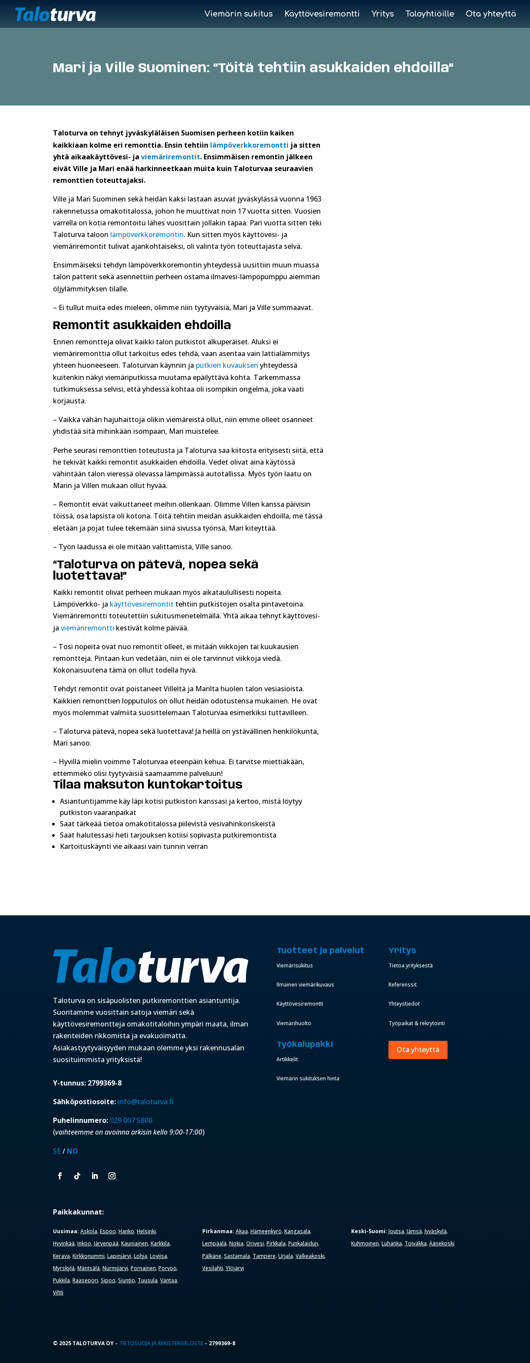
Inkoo (84, 1243)
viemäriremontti (87, 628)
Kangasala (297, 1231)
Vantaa (168, 1280)
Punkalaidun (303, 1243)
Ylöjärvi (235, 1268)
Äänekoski (441, 1243)
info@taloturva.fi (146, 1101)
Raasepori (85, 1280)
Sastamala (237, 1256)
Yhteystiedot (404, 1003)
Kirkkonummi (88, 1256)
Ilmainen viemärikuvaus (305, 984)
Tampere (264, 1256)
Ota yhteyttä (491, 14)
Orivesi (255, 1243)
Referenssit (402, 984)
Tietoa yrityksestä (410, 965)
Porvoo (167, 1268)
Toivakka (416, 1243)
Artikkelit (287, 1059)
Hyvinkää (64, 1243)
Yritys (383, 14)
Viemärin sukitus (238, 14)
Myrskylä (64, 1268)
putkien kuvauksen (228, 365)
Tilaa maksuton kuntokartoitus (148, 785)
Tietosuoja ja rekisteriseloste (161, 1343)
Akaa (242, 1231)
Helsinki (146, 1231)
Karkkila (160, 1243)
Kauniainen (134, 1243)
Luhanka (392, 1243)
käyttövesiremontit (142, 604)
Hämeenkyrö (266, 1231)
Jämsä (414, 1231)
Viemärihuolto (294, 1023)
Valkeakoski (310, 1256)
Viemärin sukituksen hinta (308, 1078)
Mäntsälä (88, 1268)
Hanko (126, 1231)
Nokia (236, 1243)
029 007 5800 (132, 1120)
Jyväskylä (436, 1231)
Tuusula (148, 1280)
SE (57, 1151)
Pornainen (143, 1268)
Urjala (285, 1256)
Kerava (61, 1256)
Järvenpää (106, 1243)
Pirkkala (276, 1243)
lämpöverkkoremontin (147, 234)
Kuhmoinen (365, 1243)
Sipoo (108, 1280)
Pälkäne (211, 1256)
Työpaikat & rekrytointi (416, 1023)
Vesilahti (212, 1268)
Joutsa (396, 1231)
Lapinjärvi (119, 1256)
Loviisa (158, 1256)
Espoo (108, 1231)
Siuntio (126, 1280)
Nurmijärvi (115, 1268)
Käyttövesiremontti (322, 14)
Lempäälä (214, 1243)
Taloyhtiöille (429, 14)
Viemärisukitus (295, 965)
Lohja (140, 1256)
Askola (88, 1231)
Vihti (58, 1292)
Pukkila (61, 1280)
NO (72, 1151)
